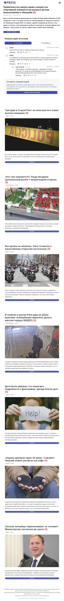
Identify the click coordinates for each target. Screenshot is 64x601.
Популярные (45, 43)
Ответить (12, 52)
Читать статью (11, 32)
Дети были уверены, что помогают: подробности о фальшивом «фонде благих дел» (31, 387)
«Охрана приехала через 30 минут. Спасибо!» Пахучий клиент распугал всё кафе (30, 459)
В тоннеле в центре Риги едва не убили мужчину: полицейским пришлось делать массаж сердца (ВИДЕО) (28, 317)
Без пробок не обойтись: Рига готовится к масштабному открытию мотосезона (28, 247)
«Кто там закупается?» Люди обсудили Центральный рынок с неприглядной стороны (31, 178)
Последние (18, 43)
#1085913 (57, 47)
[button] (60, 3)
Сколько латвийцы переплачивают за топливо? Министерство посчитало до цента (31, 528)
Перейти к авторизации (32, 92)
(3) (34, 12)
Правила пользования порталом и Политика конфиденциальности (32, 595)
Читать (32, 162)
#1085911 (57, 55)
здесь (17, 89)
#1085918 (57, 66)
